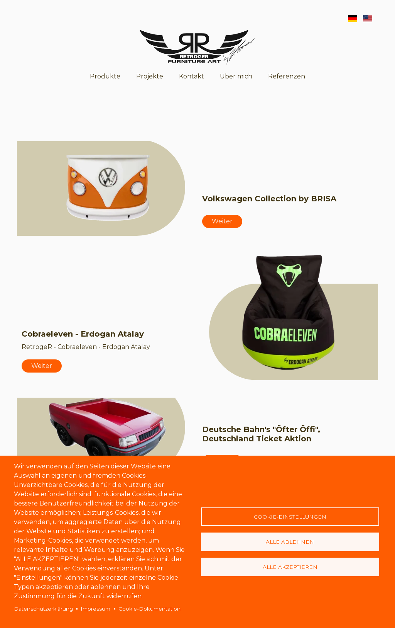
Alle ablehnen (290, 542)
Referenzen (286, 76)
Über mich (236, 76)
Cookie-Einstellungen (290, 517)
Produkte (105, 76)
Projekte (149, 76)
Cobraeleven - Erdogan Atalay (83, 334)
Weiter (222, 221)
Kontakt (191, 76)
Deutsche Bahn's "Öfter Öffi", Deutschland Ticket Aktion (261, 434)
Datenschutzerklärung (43, 609)
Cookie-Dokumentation (149, 609)
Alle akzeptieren (290, 567)
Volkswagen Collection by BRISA (269, 198)
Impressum (95, 609)
